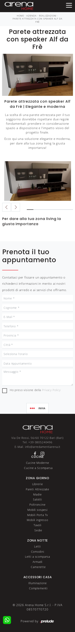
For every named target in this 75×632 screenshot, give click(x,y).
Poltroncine (37, 511)
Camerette (38, 574)
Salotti (37, 506)
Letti (37, 553)
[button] (15, 207)
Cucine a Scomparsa (38, 475)
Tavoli (37, 532)
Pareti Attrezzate (37, 496)
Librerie (37, 491)
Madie (37, 501)
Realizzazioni (47, 15)
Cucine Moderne (37, 470)
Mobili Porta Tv (37, 522)
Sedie (38, 537)
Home (20, 15)
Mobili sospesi (37, 516)
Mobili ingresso (37, 527)
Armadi (37, 569)
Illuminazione (37, 590)
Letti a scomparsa (37, 563)
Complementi (38, 595)
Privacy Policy (51, 405)
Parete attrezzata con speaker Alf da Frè (37, 20)
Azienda (31, 15)
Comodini (37, 558)
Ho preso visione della (35, 405)
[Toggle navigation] (69, 5)
